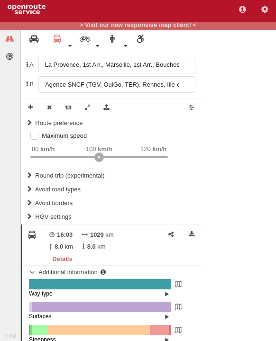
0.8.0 (10, 336)
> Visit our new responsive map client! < (138, 25)
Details (62, 258)
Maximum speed (64, 135)
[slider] (99, 157)
